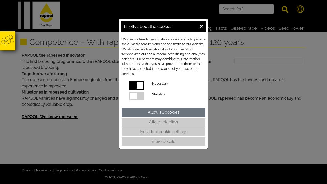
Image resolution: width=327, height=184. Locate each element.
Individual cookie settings (163, 131)
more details (163, 141)
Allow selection (163, 122)
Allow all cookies (163, 112)
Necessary (160, 83)
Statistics (158, 94)
